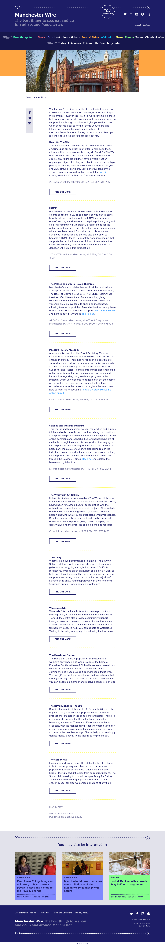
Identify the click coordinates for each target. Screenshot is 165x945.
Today (62, 43)
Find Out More (63, 192)
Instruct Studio (145, 923)
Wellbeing (107, 37)
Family (129, 37)
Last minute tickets (67, 37)
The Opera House (105, 310)
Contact (146, 25)
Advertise (45, 913)
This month (90, 43)
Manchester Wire (35, 15)
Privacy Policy (81, 913)
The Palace (88, 313)
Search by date (110, 43)
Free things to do (24, 37)
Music (42, 37)
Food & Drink (90, 37)
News (119, 37)
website (103, 172)
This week (74, 43)
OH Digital (146, 926)
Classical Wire (154, 37)
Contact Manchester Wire (26, 913)
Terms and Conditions (62, 913)
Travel (139, 37)
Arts (50, 37)
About (138, 25)
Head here (88, 459)
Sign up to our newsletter (108, 11)
